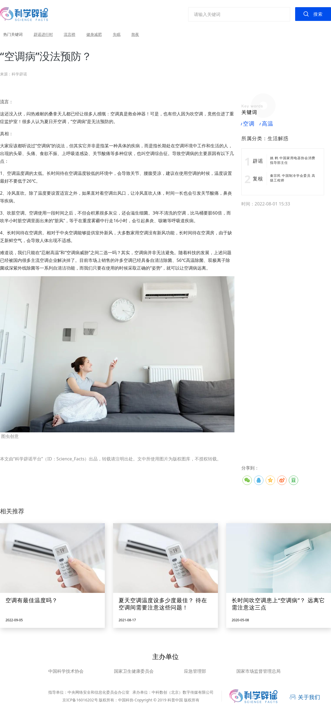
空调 (248, 124)
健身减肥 (94, 34)
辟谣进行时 (43, 34)
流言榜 (69, 34)
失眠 (117, 34)
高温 (266, 124)
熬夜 (135, 34)
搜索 (318, 14)
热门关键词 (13, 34)
